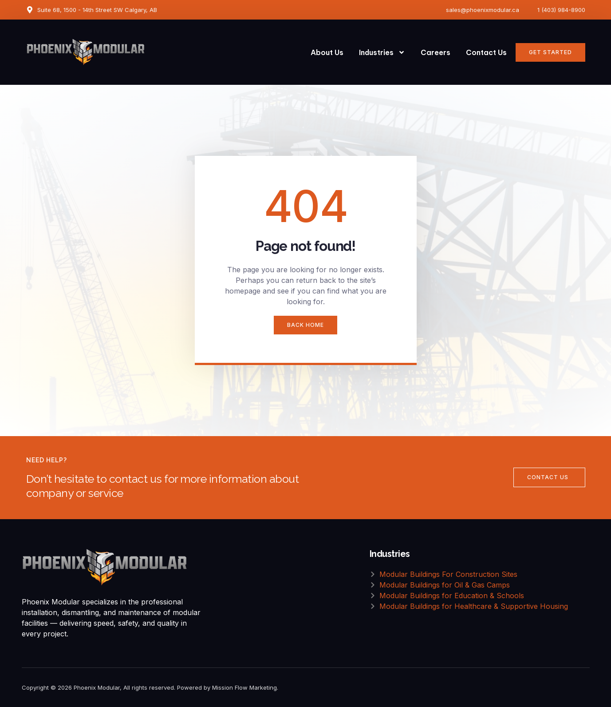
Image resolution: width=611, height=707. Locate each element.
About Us (327, 52)
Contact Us (486, 52)
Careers (435, 52)
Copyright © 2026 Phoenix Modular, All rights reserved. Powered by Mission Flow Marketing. (150, 687)
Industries (382, 52)
